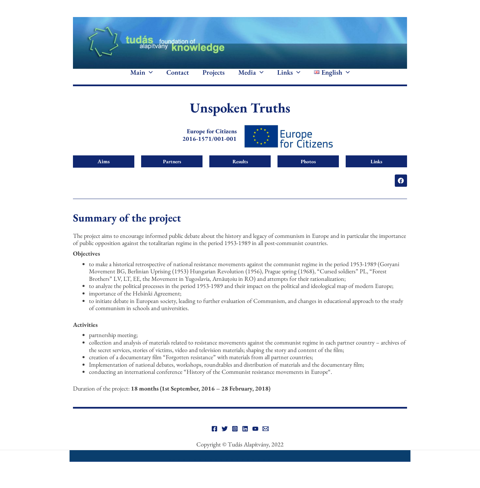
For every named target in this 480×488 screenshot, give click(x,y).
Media (251, 77)
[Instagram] (235, 439)
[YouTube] (255, 439)
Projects (213, 77)
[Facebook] (214, 439)
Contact (177, 77)
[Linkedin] (245, 439)
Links (288, 77)
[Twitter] (225, 439)
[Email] (265, 439)
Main (141, 77)
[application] (149, 78)
